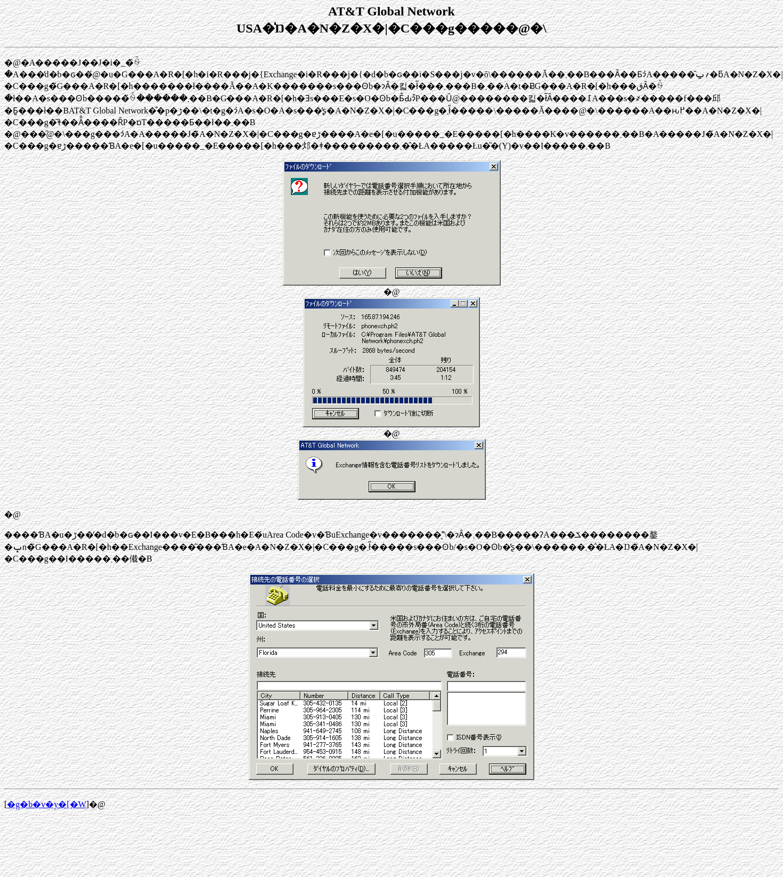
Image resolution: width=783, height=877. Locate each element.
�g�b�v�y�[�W (46, 804)
